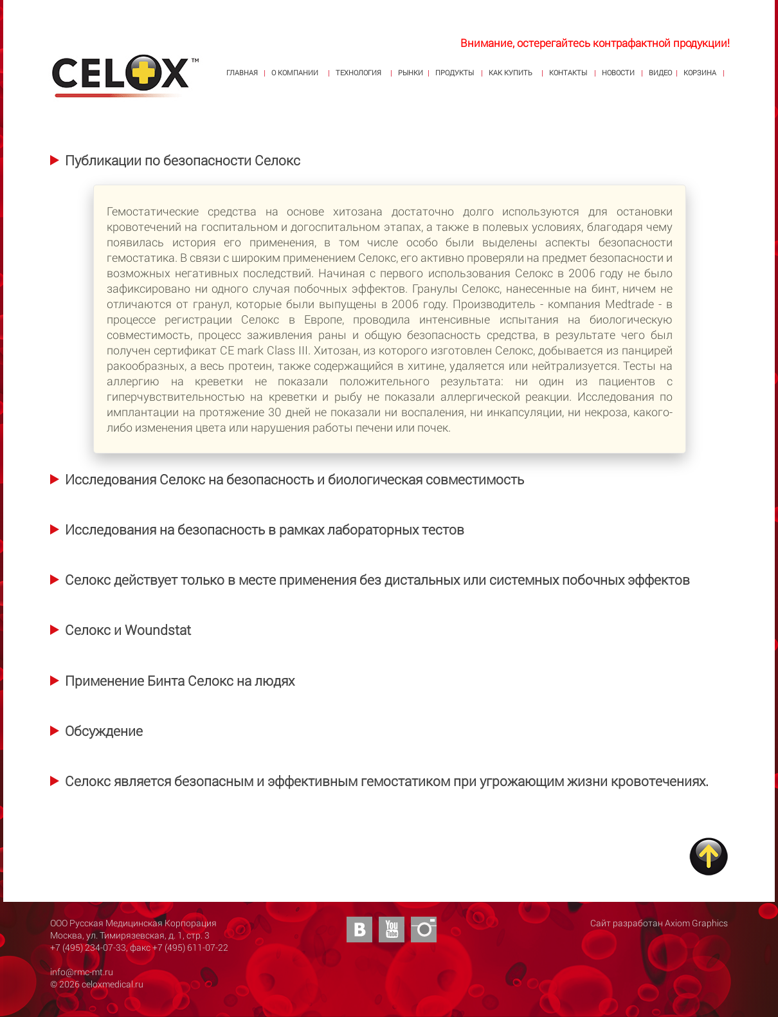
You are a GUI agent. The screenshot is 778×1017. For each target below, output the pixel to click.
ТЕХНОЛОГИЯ (358, 72)
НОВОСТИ (618, 72)
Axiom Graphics (696, 923)
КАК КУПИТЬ (510, 72)
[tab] (175, 159)
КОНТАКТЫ (568, 72)
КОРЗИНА (699, 72)
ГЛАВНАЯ (242, 72)
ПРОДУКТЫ (454, 72)
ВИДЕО (660, 72)
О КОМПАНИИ (294, 72)
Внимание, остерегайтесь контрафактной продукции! (595, 42)
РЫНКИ (410, 72)
